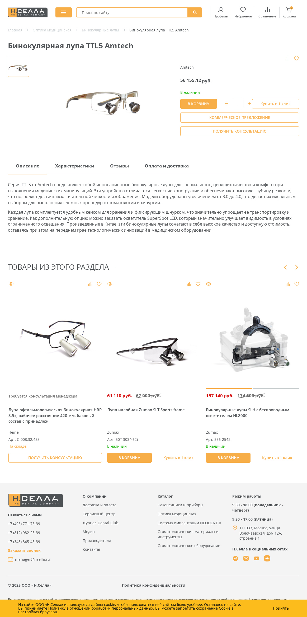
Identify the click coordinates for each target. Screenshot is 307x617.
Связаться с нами (25, 514)
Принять (281, 608)
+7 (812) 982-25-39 (24, 532)
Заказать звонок (24, 550)
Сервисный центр (99, 513)
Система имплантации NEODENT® (189, 522)
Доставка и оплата (99, 504)
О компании (95, 496)
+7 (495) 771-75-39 (24, 523)
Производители (97, 540)
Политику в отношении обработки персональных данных (100, 608)
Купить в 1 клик (276, 103)
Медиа (89, 531)
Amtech (187, 67)
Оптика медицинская (177, 513)
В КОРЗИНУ (198, 103)
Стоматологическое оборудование (189, 545)
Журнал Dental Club (101, 522)
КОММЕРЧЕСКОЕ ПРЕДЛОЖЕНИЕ (239, 117)
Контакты (91, 549)
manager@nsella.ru (32, 559)
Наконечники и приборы (180, 504)
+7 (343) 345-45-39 (24, 541)
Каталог (165, 496)
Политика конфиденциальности (153, 585)
